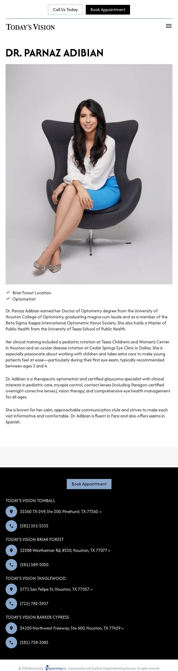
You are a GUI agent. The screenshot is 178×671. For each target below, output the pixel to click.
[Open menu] (168, 26)
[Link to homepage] (31, 27)
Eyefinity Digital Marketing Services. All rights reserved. (126, 668)
